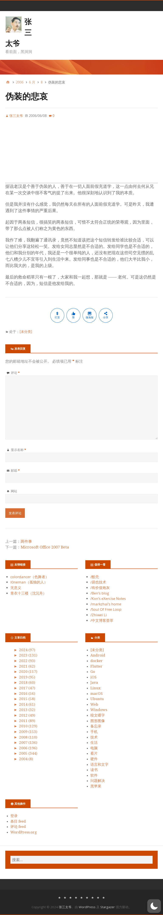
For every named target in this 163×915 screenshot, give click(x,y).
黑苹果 (95, 786)
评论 (15, 373)
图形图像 (97, 721)
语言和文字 (99, 764)
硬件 (94, 759)
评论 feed (18, 827)
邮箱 (15, 470)
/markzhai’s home (105, 604)
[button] (154, 906)
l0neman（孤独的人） (29, 582)
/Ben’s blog (99, 593)
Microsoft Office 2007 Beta (45, 547)
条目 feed (18, 821)
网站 (14, 491)
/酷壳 (94, 576)
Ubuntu (97, 699)
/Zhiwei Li (98, 614)
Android (97, 655)
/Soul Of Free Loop (105, 609)
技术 (94, 737)
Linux (95, 688)
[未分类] (26, 331)
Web (94, 704)
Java (94, 682)
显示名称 (18, 450)
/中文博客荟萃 (101, 620)
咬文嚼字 (97, 715)
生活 (94, 742)
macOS (96, 693)
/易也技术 (98, 582)
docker (96, 661)
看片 (94, 753)
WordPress (87, 907)
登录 (14, 816)
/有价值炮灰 (100, 587)
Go (92, 671)
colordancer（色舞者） (29, 576)
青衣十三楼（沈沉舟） (28, 593)
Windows (98, 710)
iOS (93, 677)
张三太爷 (65, 907)
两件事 (26, 541)
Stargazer (107, 907)
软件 (94, 775)
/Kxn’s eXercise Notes (108, 598)
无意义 (15, 587)
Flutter (96, 666)
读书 (94, 770)
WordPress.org (23, 832)
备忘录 (95, 726)
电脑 (94, 748)
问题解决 (97, 781)
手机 (94, 732)
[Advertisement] (81, 153)
